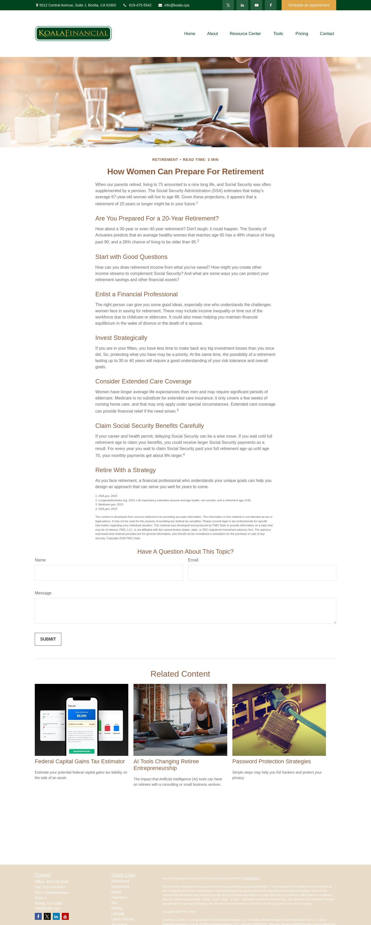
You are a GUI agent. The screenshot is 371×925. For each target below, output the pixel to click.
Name (40, 560)
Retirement (120, 881)
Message (43, 593)
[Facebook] (270, 5)
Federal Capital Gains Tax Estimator (80, 761)
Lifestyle (118, 914)
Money (117, 908)
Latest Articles (123, 919)
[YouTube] (256, 5)
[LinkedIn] (242, 5)
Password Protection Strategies (271, 761)
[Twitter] (228, 5)
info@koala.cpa (173, 5)
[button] (189, 33)
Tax (114, 903)
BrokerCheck (251, 878)
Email (193, 560)
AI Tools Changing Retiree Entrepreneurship (166, 764)
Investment (120, 887)
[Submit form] (48, 639)
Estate (117, 892)
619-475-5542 (137, 5)
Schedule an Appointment (309, 5)
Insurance (119, 897)
